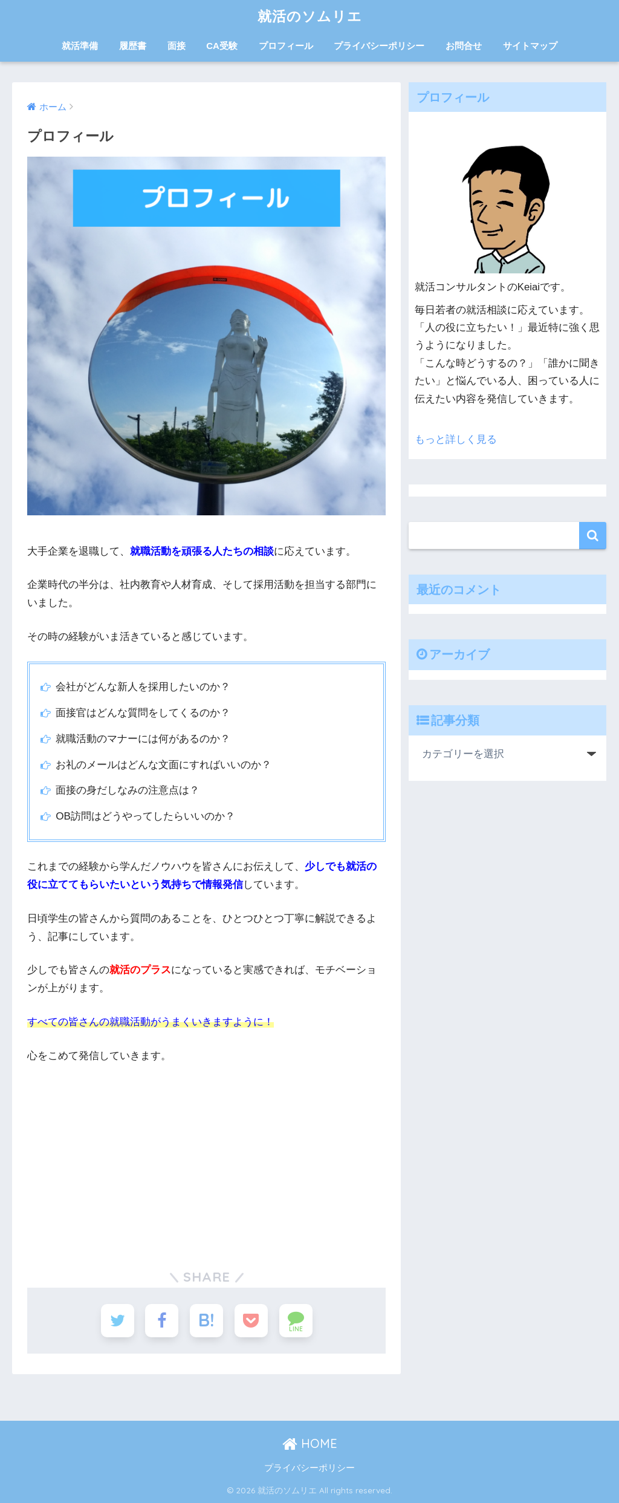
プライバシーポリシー (379, 46)
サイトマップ (530, 46)
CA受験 (222, 46)
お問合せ (464, 46)
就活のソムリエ (310, 16)
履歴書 (132, 46)
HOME (309, 1443)
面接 (176, 46)
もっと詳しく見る (456, 439)
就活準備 (80, 46)
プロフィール (286, 46)
